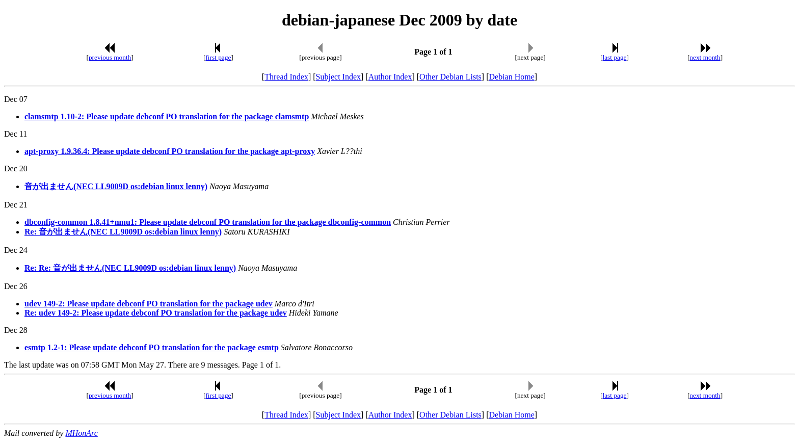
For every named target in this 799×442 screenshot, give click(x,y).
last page (615, 57)
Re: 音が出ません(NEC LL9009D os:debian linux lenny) (123, 231)
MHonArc (81, 433)
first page (218, 57)
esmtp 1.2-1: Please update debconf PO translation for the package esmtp (151, 347)
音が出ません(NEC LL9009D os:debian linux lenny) (115, 186)
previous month (110, 57)
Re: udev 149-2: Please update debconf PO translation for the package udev (155, 312)
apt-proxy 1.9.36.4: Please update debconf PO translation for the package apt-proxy (169, 151)
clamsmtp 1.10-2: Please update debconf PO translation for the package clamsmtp (166, 116)
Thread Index (286, 76)
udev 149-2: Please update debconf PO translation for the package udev (148, 303)
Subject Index (338, 76)
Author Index (390, 76)
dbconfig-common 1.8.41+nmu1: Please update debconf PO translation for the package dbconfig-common (207, 222)
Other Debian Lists (450, 76)
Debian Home (511, 76)
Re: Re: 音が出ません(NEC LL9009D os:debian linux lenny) (130, 268)
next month (704, 57)
